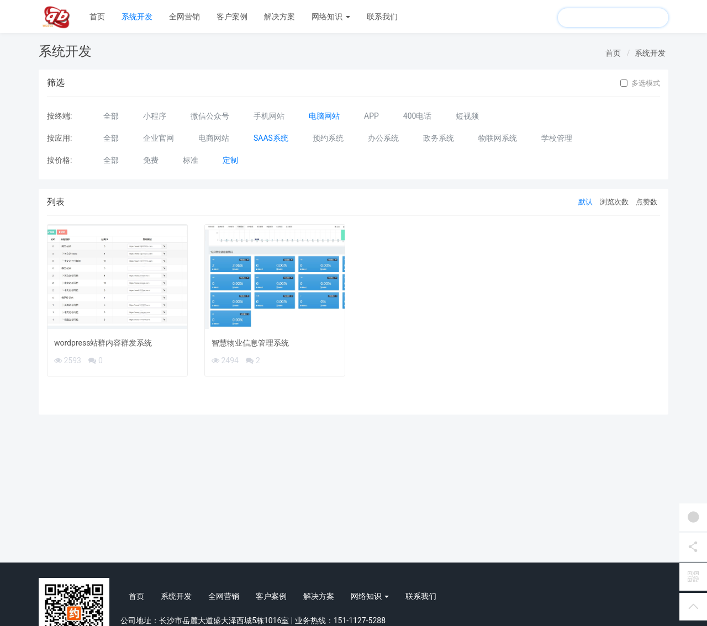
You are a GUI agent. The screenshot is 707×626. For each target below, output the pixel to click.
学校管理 (556, 138)
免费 (151, 160)
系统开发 (137, 16)
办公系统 (383, 138)
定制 (230, 160)
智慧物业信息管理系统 (250, 342)
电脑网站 (324, 116)
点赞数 (646, 202)
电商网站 (213, 138)
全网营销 (184, 16)
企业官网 (158, 138)
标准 (190, 160)
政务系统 (438, 138)
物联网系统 (497, 138)
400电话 (417, 116)
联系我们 (382, 16)
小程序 (154, 116)
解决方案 (279, 16)
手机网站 (269, 116)
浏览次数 (614, 202)
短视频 (467, 116)
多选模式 (640, 83)
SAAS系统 (271, 138)
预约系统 (328, 138)
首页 (97, 16)
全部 (111, 116)
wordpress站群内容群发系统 (103, 342)
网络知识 (331, 16)
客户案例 (232, 16)
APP (371, 116)
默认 (585, 202)
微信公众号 (210, 116)
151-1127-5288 (360, 620)
